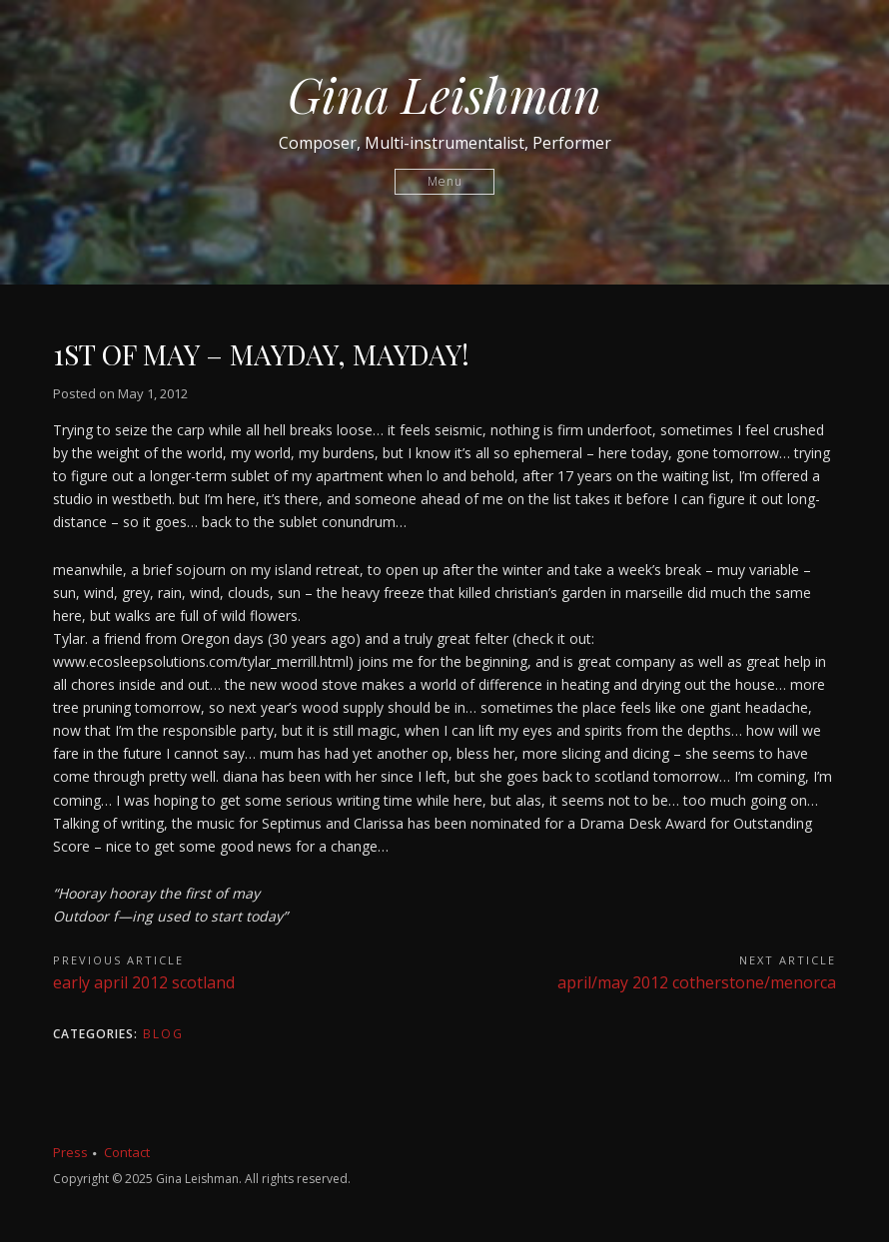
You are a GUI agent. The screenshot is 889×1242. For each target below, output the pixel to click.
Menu (445, 181)
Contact (127, 1152)
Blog (163, 1033)
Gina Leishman (444, 94)
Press (70, 1152)
